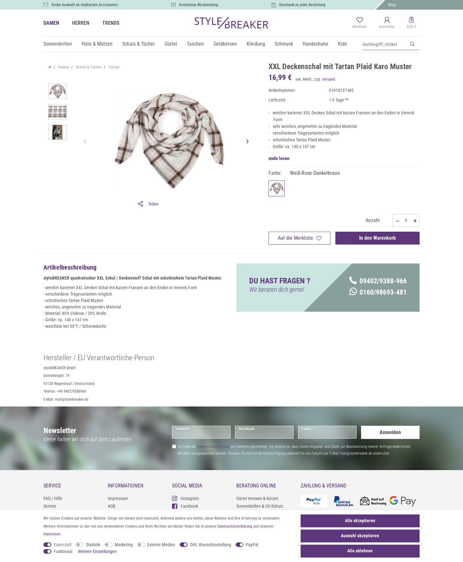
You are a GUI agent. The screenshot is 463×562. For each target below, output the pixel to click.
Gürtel (171, 44)
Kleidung (256, 44)
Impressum (118, 498)
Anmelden (390, 432)
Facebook (185, 506)
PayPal (252, 544)
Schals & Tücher (138, 44)
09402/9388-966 (378, 281)
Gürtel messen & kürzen (257, 498)
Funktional (63, 551)
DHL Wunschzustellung (210, 544)
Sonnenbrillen (57, 44)
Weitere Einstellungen (97, 551)
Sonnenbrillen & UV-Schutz (259, 506)
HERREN (80, 23)
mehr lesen (278, 158)
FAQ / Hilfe (52, 498)
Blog (391, 5)
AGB (111, 506)
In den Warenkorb (377, 238)
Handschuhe (315, 44)
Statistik (93, 544)
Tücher (113, 67)
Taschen (195, 44)
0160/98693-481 (378, 292)
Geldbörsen (225, 44)
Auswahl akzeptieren (360, 535)
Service (49, 506)
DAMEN (51, 23)
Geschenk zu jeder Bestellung (302, 5)
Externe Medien (161, 544)
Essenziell (62, 544)
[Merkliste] (359, 23)
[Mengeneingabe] (406, 220)
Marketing (124, 544)
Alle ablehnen (360, 550)
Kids (342, 44)
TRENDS (111, 23)
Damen (63, 67)
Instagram (185, 498)
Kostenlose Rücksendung (198, 5)
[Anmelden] (387, 23)
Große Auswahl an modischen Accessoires (84, 5)
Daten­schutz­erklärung (235, 526)
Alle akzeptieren (360, 520)
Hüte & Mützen (97, 44)
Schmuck (284, 44)
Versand (328, 79)
